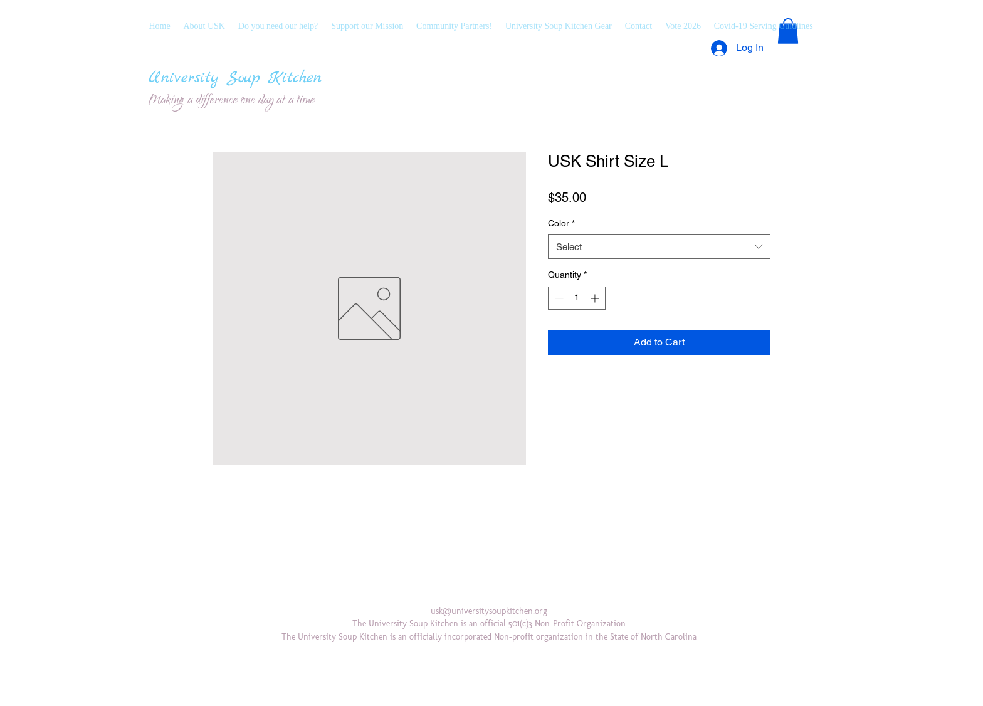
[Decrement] (557, 298)
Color (561, 223)
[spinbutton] (576, 298)
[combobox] (659, 246)
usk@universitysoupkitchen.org (489, 611)
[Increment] (596, 298)
